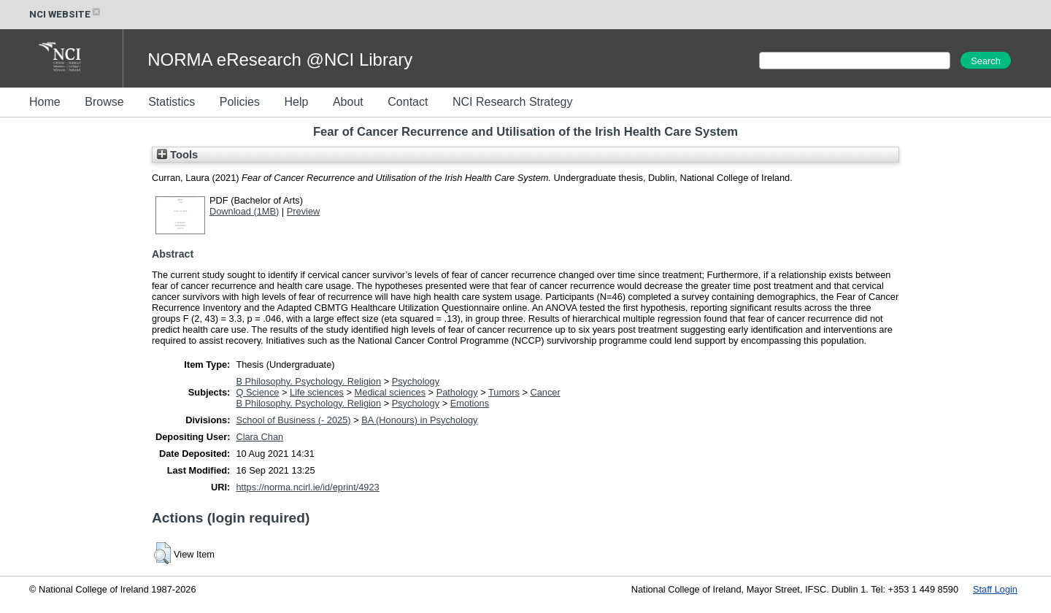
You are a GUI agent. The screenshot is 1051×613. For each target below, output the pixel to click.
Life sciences (317, 392)
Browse (104, 102)
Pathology (457, 392)
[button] (162, 553)
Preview (303, 211)
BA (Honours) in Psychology (419, 420)
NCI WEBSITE (65, 14)
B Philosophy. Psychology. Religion (308, 381)
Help (296, 102)
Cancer (545, 392)
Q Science (257, 392)
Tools (177, 155)
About (348, 102)
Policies (240, 102)
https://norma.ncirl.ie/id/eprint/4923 (307, 487)
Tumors (504, 392)
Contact (408, 102)
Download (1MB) (244, 211)
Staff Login (995, 589)
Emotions (469, 403)
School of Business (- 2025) (293, 420)
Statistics (171, 102)
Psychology (415, 381)
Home (45, 102)
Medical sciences (390, 392)
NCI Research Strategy (513, 102)
